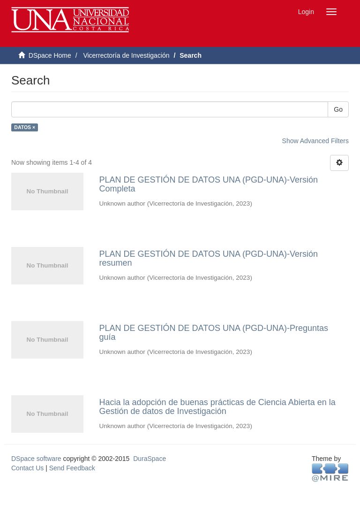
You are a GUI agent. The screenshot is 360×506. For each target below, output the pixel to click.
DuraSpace (149, 458)
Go (338, 109)
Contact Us (27, 468)
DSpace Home (50, 55)
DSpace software (36, 458)
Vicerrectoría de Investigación (126, 55)
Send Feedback (72, 468)
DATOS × (24, 127)
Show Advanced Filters (315, 141)
